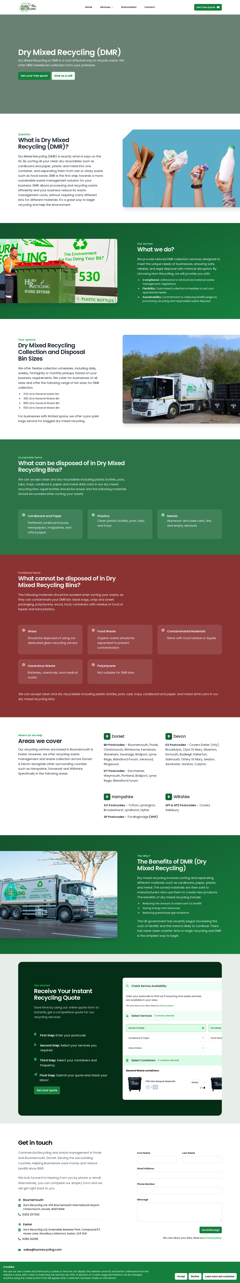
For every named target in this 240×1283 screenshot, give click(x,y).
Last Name (188, 1153)
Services (105, 7)
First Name (143, 1153)
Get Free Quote (208, 7)
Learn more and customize (219, 1276)
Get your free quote (34, 76)
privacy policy (212, 1238)
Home (88, 7)
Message (142, 1199)
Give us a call (63, 76)
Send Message (211, 1230)
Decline (195, 1276)
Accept (181, 1276)
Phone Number (146, 1184)
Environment (129, 7)
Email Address (145, 1168)
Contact (149, 7)
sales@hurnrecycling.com (42, 1250)
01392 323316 (28, 1239)
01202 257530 (29, 1214)
